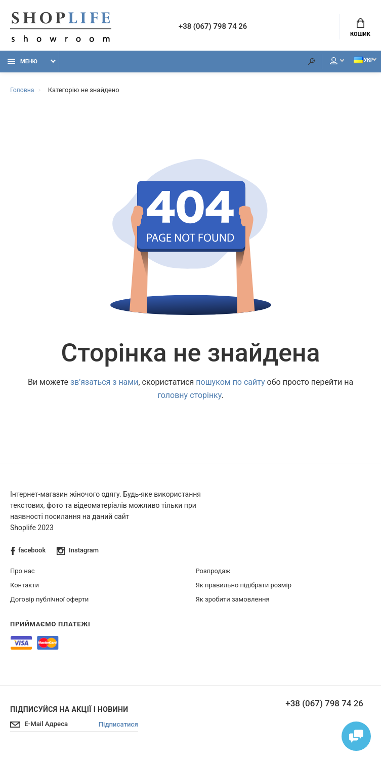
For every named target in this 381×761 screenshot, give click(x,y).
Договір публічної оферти (49, 602)
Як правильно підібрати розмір (243, 588)
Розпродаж (213, 574)
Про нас (22, 574)
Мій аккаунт (318, 64)
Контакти (24, 588)
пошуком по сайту (230, 385)
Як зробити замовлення (233, 602)
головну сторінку (189, 398)
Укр (355, 63)
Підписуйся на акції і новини (69, 712)
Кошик (360, 28)
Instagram (78, 553)
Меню (22, 64)
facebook (28, 553)
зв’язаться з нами (104, 385)
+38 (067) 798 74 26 (220, 27)
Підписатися (125, 728)
